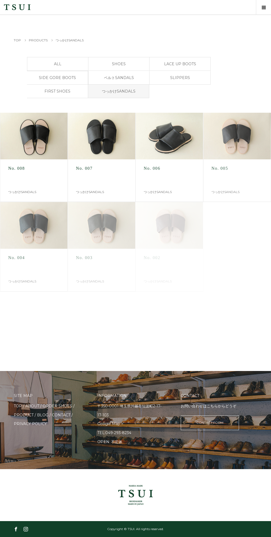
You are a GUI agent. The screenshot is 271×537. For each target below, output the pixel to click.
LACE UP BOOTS (180, 64)
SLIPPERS (180, 77)
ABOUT (32, 406)
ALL (57, 64)
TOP (18, 406)
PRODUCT (24, 415)
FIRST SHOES (57, 91)
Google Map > (110, 423)
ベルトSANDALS (119, 77)
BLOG (42, 415)
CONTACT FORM (209, 423)
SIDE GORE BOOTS (57, 77)
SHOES (119, 64)
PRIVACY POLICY (30, 423)
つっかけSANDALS (119, 91)
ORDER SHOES (57, 406)
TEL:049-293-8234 (114, 432)
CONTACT (61, 415)
